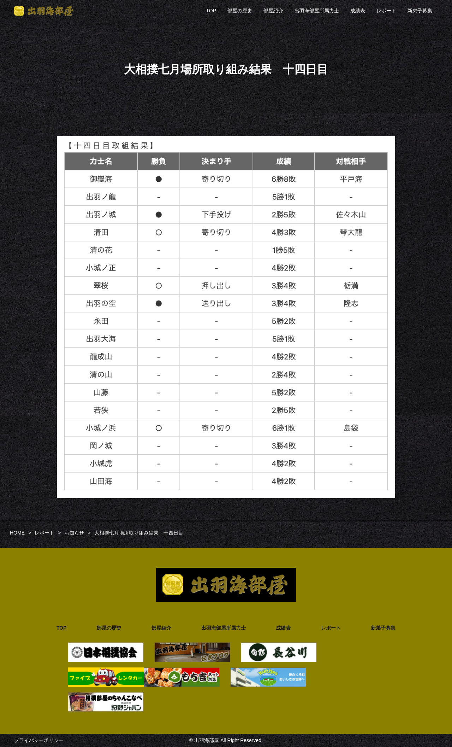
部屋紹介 (273, 10)
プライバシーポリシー (39, 740)
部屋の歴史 (239, 10)
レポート (386, 10)
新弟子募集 (420, 10)
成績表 (357, 10)
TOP (211, 10)
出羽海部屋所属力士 (317, 10)
